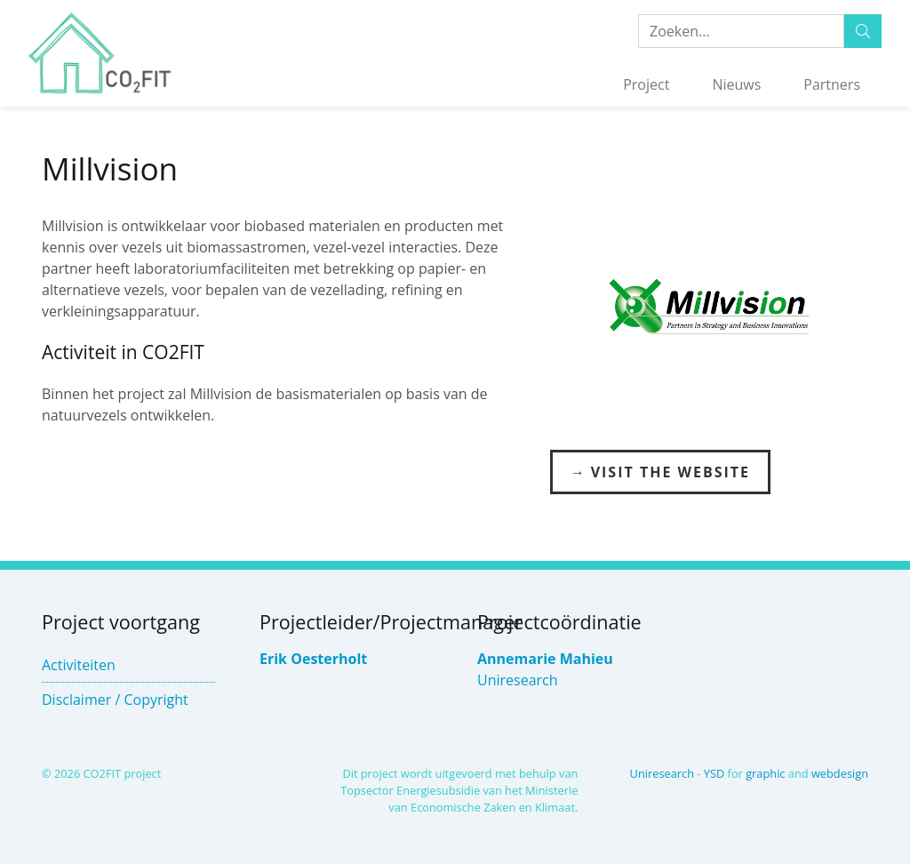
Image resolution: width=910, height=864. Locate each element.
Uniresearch (517, 680)
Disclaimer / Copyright (115, 699)
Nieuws (736, 84)
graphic (765, 773)
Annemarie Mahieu (545, 658)
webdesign (839, 773)
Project (646, 84)
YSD (714, 773)
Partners (831, 84)
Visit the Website (670, 472)
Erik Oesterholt (313, 658)
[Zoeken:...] (741, 31)
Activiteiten (79, 665)
